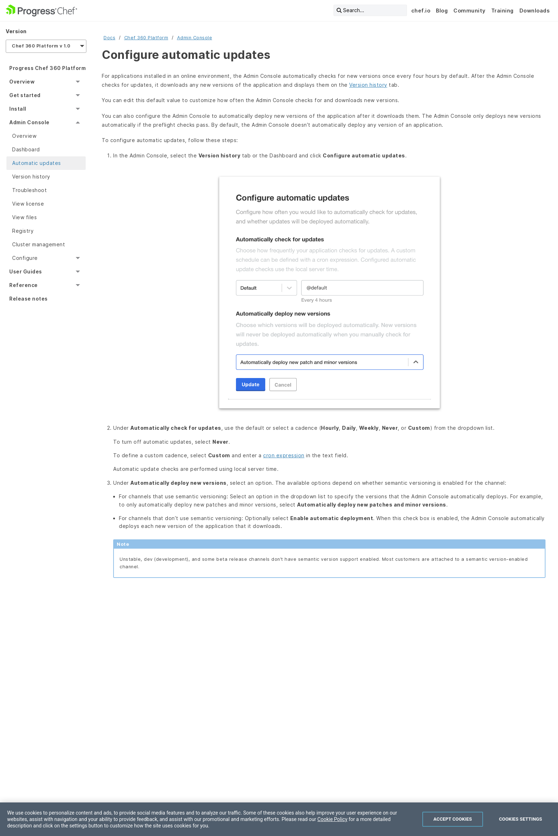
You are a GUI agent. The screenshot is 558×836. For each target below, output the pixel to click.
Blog (442, 10)
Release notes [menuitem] (28, 299)
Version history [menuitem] (31, 176)
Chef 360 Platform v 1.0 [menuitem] (41, 46)
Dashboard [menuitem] (26, 149)
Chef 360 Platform (146, 37)
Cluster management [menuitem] (38, 244)
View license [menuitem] (28, 204)
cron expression (284, 455)
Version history (368, 85)
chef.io (421, 10)
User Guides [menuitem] (25, 271)
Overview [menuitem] (22, 82)
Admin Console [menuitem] (29, 122)
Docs (109, 37)
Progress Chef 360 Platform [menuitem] (47, 68)
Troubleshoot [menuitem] (29, 190)
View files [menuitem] (24, 217)
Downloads (534, 10)
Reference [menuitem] (23, 285)
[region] (279, 819)
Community (469, 10)
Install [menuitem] (17, 109)
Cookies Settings (520, 819)
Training (502, 10)
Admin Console (194, 37)
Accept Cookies (452, 819)
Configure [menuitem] (25, 258)
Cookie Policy (332, 819)
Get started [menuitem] (25, 95)
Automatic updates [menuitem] (36, 163)
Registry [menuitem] (23, 231)
